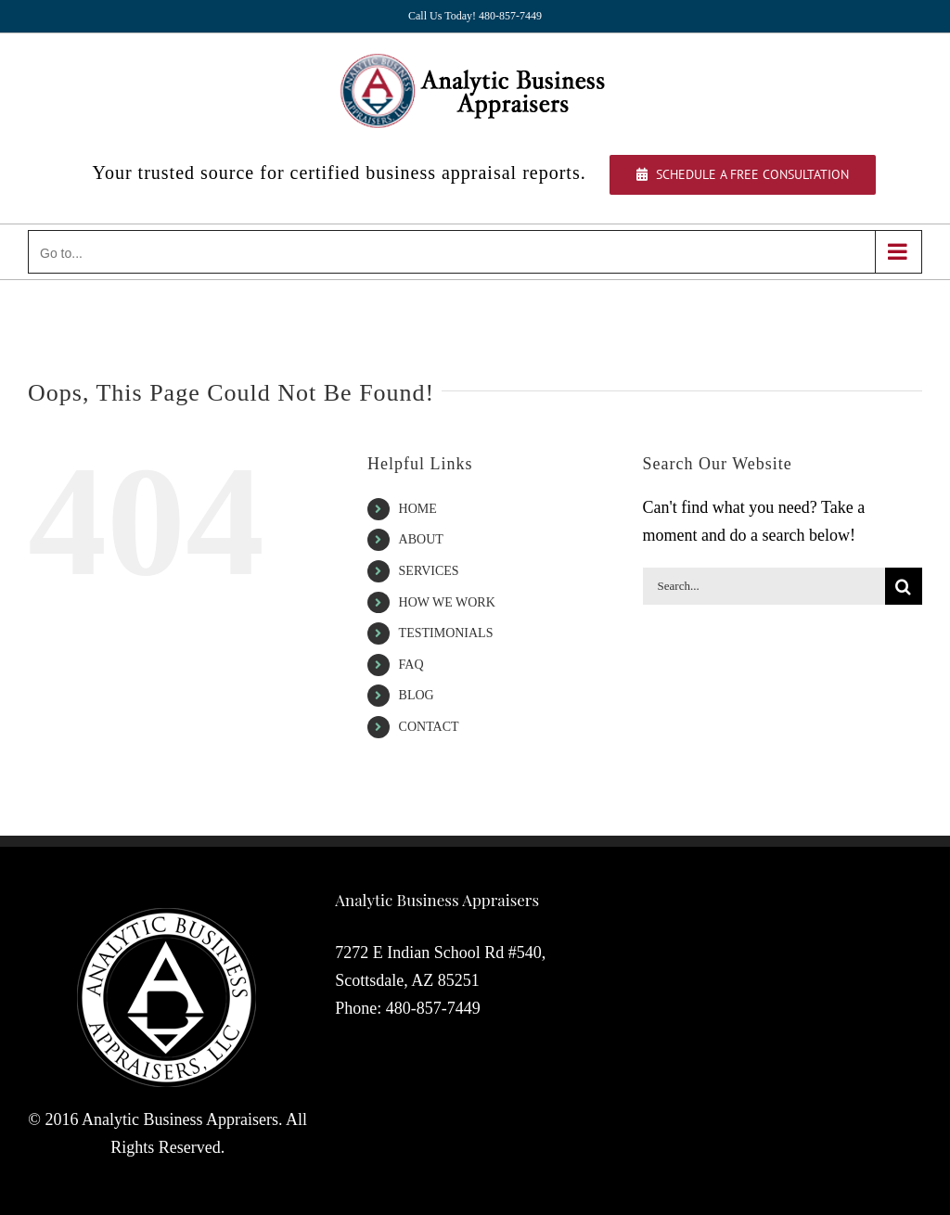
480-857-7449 (433, 1008)
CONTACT (429, 727)
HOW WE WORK (447, 602)
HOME (418, 509)
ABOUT (421, 539)
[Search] (903, 586)
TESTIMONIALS (446, 633)
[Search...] (764, 586)
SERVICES (429, 571)
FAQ (411, 664)
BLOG (416, 695)
